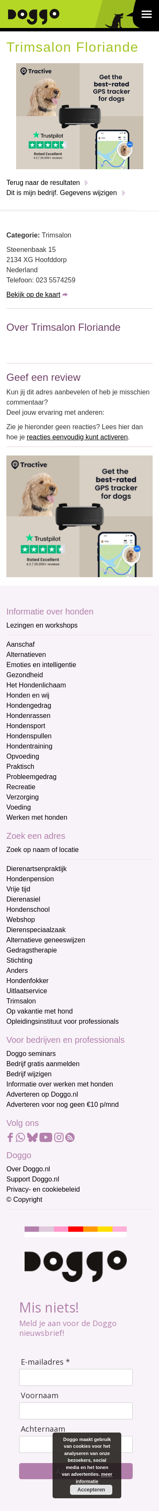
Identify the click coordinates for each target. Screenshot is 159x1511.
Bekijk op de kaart (33, 294)
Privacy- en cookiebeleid (43, 1189)
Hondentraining (29, 746)
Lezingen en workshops (42, 625)
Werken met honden (36, 817)
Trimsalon (21, 1001)
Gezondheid (24, 675)
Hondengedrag (28, 705)
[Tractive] (79, 115)
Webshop (20, 919)
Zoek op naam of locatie (42, 849)
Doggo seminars (31, 1053)
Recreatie (20, 786)
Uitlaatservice (26, 990)
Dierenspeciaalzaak (36, 929)
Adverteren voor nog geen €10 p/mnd (62, 1104)
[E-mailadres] (76, 1377)
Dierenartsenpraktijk (36, 868)
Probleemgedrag (31, 776)
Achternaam (43, 1429)
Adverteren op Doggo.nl (42, 1094)
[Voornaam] (76, 1410)
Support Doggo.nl (32, 1179)
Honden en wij (27, 695)
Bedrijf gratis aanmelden (43, 1063)
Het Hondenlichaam (36, 685)
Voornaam (40, 1395)
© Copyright (24, 1199)
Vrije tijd (18, 889)
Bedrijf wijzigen (29, 1074)
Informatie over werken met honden (59, 1084)
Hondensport (25, 725)
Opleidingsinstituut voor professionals (62, 1021)
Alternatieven (26, 654)
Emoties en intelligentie (41, 664)
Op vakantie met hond (39, 1011)
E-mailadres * (45, 1362)
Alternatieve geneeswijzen (45, 940)
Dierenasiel (23, 899)
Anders (17, 970)
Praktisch (20, 766)
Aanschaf (20, 644)
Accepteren (91, 1490)
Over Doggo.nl (28, 1169)
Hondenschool (28, 909)
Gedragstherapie (31, 950)
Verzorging (22, 797)
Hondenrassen (28, 715)
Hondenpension (30, 879)
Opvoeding (22, 756)
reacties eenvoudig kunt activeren (77, 437)
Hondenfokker (27, 980)
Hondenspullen (29, 736)
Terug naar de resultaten (43, 182)
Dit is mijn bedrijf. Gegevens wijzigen (61, 192)
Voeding (18, 807)
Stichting (19, 960)
